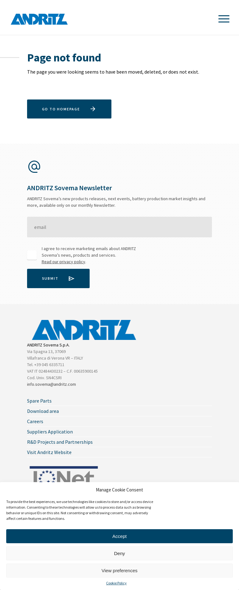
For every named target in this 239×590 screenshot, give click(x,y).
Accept (119, 536)
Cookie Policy (116, 583)
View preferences (119, 570)
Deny (119, 553)
